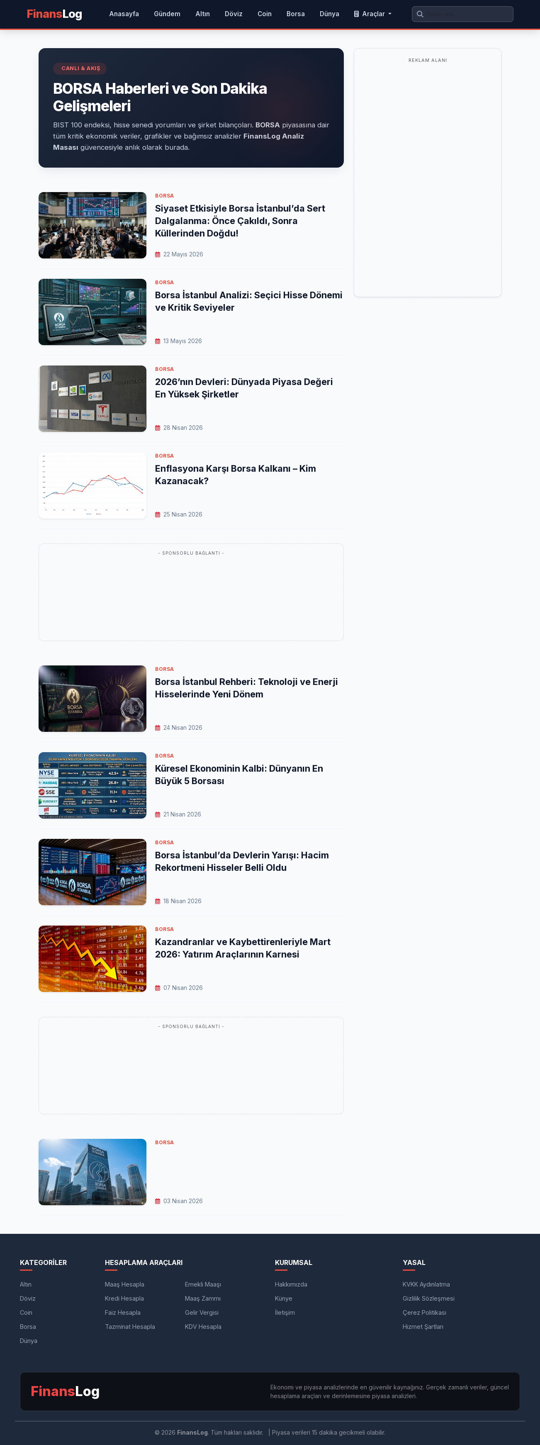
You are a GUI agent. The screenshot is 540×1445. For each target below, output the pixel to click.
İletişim (285, 1312)
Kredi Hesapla (124, 1298)
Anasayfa (124, 14)
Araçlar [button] (370, 14)
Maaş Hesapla (124, 1284)
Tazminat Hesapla (130, 1326)
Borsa (296, 14)
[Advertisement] (191, 597)
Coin (265, 14)
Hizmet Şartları (423, 1326)
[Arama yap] (462, 14)
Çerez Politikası (424, 1312)
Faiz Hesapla (123, 1312)
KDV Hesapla (203, 1326)
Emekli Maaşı (203, 1284)
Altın (202, 14)
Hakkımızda (291, 1284)
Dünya (329, 14)
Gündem (167, 14)
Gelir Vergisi (202, 1312)
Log (54, 14)
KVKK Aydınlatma (426, 1284)
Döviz (234, 14)
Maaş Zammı (203, 1298)
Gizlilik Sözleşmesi (429, 1298)
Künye (283, 1298)
